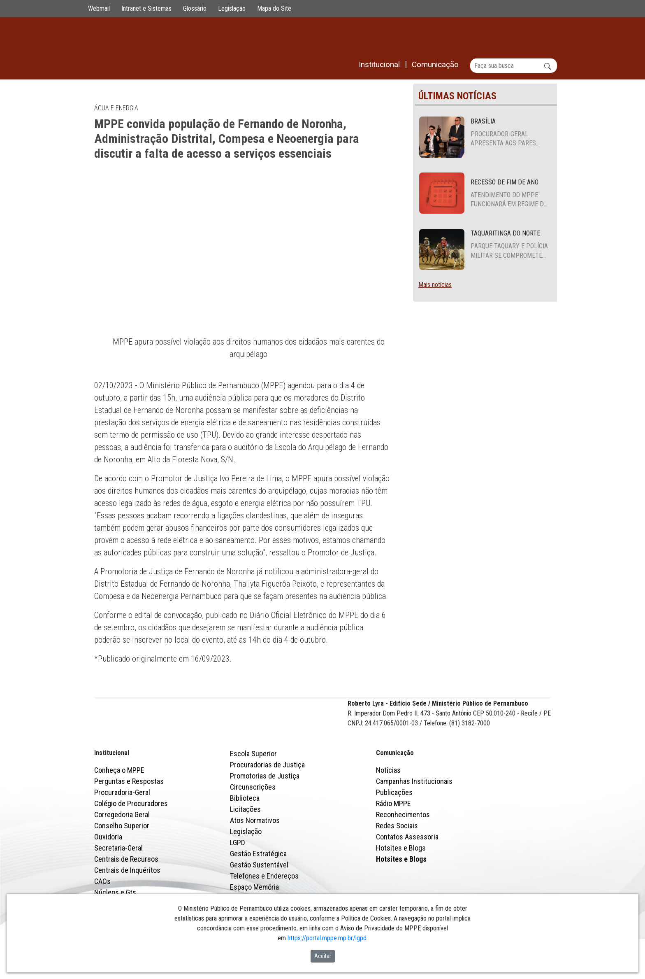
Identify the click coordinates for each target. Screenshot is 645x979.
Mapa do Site (274, 8)
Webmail (99, 8)
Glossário (194, 8)
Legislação (232, 8)
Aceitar (322, 956)
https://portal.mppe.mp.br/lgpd (327, 938)
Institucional (111, 789)
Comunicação (395, 789)
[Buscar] (513, 65)
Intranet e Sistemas (146, 8)
